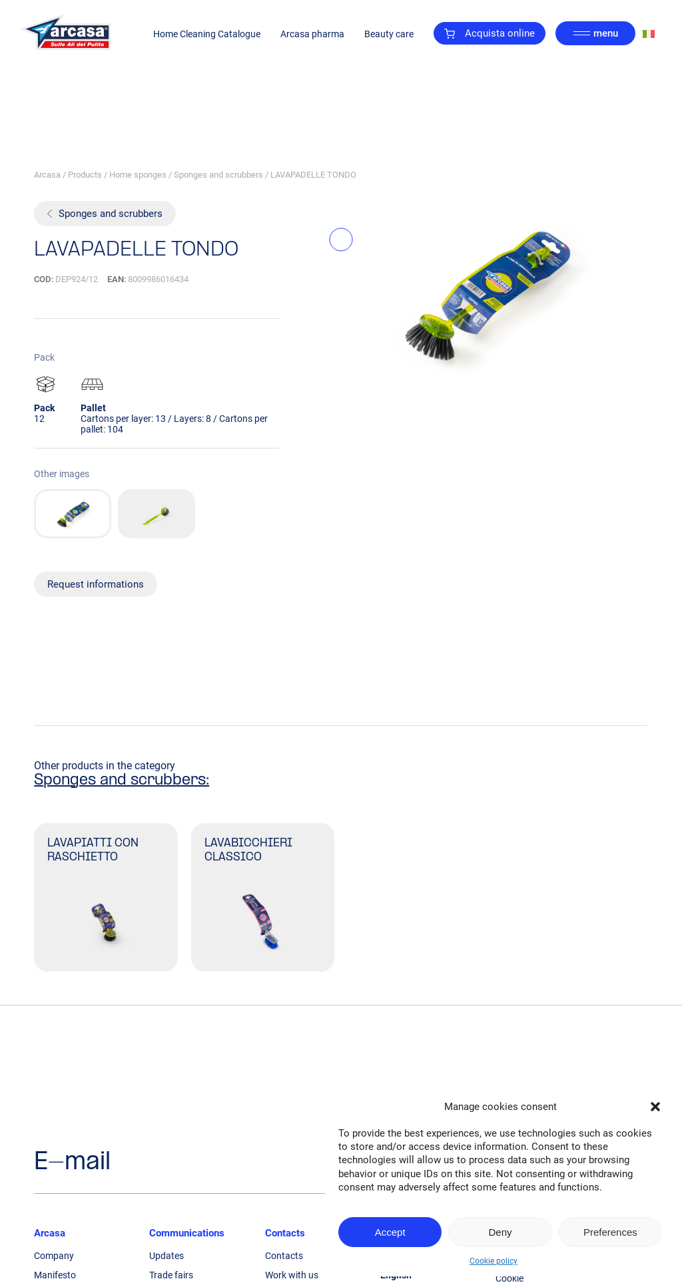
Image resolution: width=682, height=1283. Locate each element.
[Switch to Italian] (648, 34)
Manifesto (55, 1275)
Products (85, 175)
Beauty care (389, 34)
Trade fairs (171, 1275)
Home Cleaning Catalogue (206, 34)
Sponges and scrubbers (218, 175)
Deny (500, 1232)
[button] (655, 1106)
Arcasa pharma (312, 34)
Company (54, 1255)
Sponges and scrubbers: (121, 781)
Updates (166, 1255)
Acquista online (489, 33)
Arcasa (47, 175)
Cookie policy (493, 1261)
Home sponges (138, 175)
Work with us (291, 1275)
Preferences (610, 1232)
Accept (390, 1232)
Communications (186, 1233)
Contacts (285, 1233)
